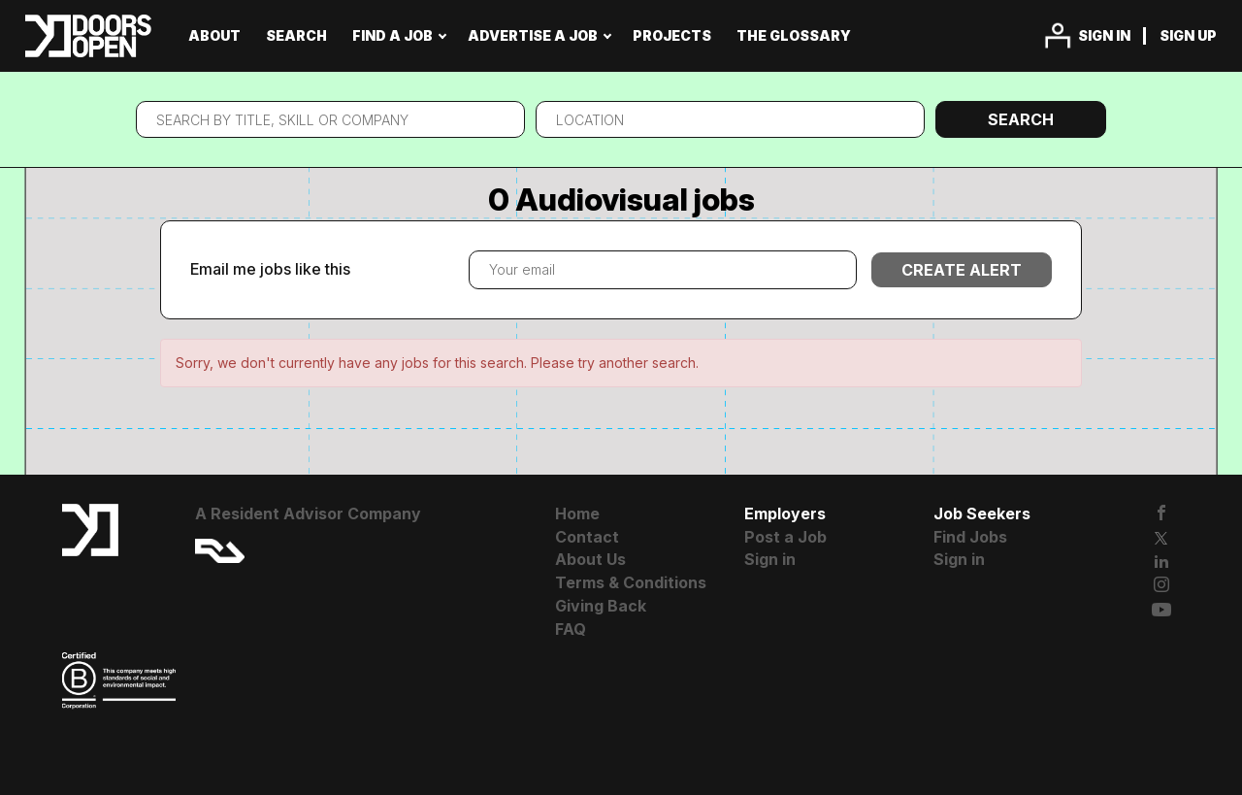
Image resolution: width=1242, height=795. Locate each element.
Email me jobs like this (270, 269)
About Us (590, 559)
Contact (587, 537)
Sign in (1104, 35)
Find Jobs (970, 537)
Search (1021, 119)
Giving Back (600, 605)
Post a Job (785, 537)
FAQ (570, 629)
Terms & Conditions (630, 582)
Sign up (1188, 35)
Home (577, 513)
